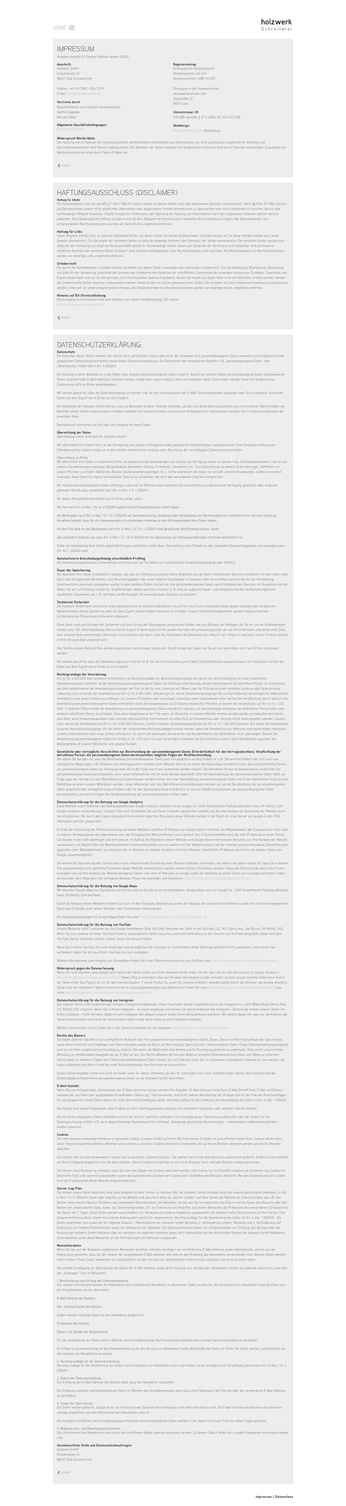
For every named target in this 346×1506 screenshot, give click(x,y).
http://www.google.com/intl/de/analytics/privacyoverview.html (108, 992)
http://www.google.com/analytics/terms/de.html (242, 987)
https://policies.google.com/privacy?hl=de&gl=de (173, 916)
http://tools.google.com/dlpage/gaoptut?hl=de (88, 977)
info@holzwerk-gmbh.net (84, 93)
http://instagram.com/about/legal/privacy (201, 1027)
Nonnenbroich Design (188, 130)
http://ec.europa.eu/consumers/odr (81, 304)
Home (59, 27)
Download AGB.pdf (70, 128)
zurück (64, 165)
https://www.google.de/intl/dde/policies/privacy (245, 960)
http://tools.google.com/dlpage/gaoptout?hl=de (217, 878)
